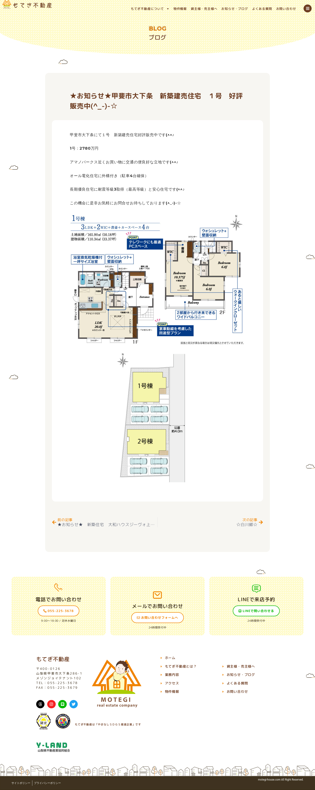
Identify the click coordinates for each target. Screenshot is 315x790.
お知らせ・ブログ (234, 9)
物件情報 (180, 9)
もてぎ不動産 (53, 659)
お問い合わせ (286, 9)
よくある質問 (262, 9)
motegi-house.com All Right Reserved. (281, 779)
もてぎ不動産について (150, 8)
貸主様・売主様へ (204, 9)
